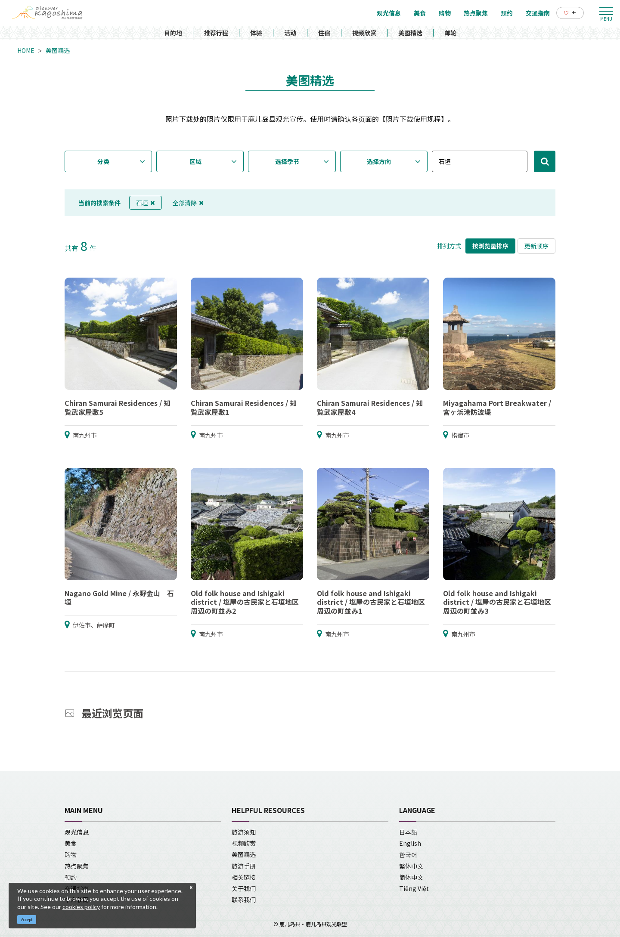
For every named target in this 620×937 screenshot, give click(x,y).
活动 (290, 33)
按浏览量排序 (490, 245)
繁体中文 (411, 866)
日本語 (408, 832)
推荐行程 (216, 33)
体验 (256, 33)
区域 (195, 161)
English (410, 843)
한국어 (408, 854)
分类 (103, 161)
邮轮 (450, 33)
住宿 (324, 33)
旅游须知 (244, 832)
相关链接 (244, 877)
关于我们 (244, 888)
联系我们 (244, 899)
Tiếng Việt (414, 888)
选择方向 (379, 161)
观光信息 (77, 832)
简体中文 (411, 877)
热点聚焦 (77, 866)
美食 (71, 843)
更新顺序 (536, 245)
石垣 (145, 202)
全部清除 (188, 202)
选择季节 (287, 161)
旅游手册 (244, 866)
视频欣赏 (364, 33)
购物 (71, 854)
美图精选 (410, 33)
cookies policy (81, 906)
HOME (25, 50)
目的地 (173, 33)
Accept (27, 919)
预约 (71, 877)
